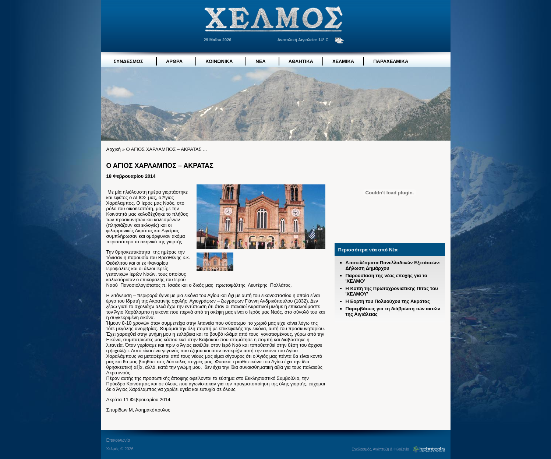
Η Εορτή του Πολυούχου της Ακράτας (388, 301)
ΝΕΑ (260, 61)
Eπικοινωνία (118, 440)
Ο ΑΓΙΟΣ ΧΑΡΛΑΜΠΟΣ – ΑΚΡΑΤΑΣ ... (166, 149)
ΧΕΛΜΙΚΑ (343, 61)
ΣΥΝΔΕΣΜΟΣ (128, 61)
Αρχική (113, 149)
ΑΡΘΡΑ (174, 61)
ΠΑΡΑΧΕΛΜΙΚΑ (390, 61)
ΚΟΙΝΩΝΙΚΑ (219, 61)
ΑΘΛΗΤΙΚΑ (301, 61)
